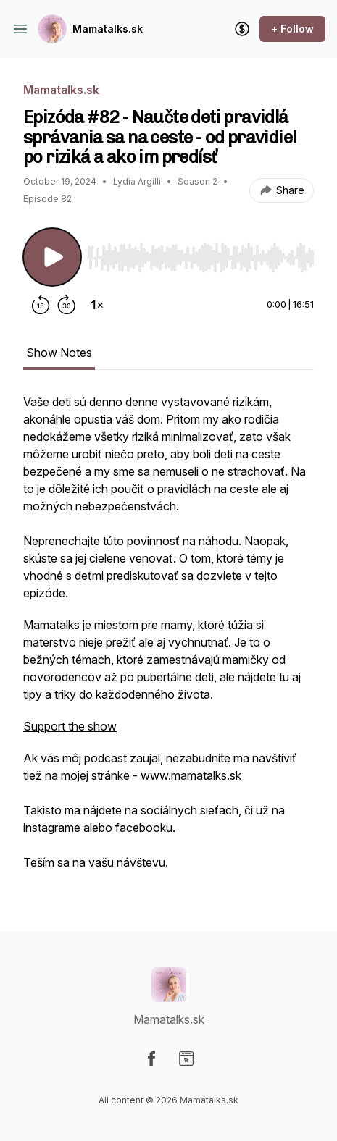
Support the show (70, 726)
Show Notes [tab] (59, 352)
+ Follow (292, 28)
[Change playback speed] (97, 305)
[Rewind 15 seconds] (40, 305)
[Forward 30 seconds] (67, 305)
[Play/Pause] (52, 257)
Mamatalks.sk (107, 28)
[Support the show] (242, 29)
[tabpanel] (168, 639)
